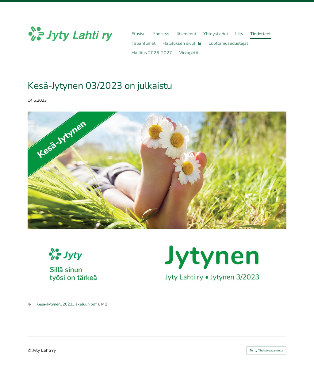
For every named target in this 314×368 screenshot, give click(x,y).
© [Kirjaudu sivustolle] (30, 350)
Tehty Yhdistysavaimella (266, 350)
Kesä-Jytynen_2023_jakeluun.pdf (66, 304)
